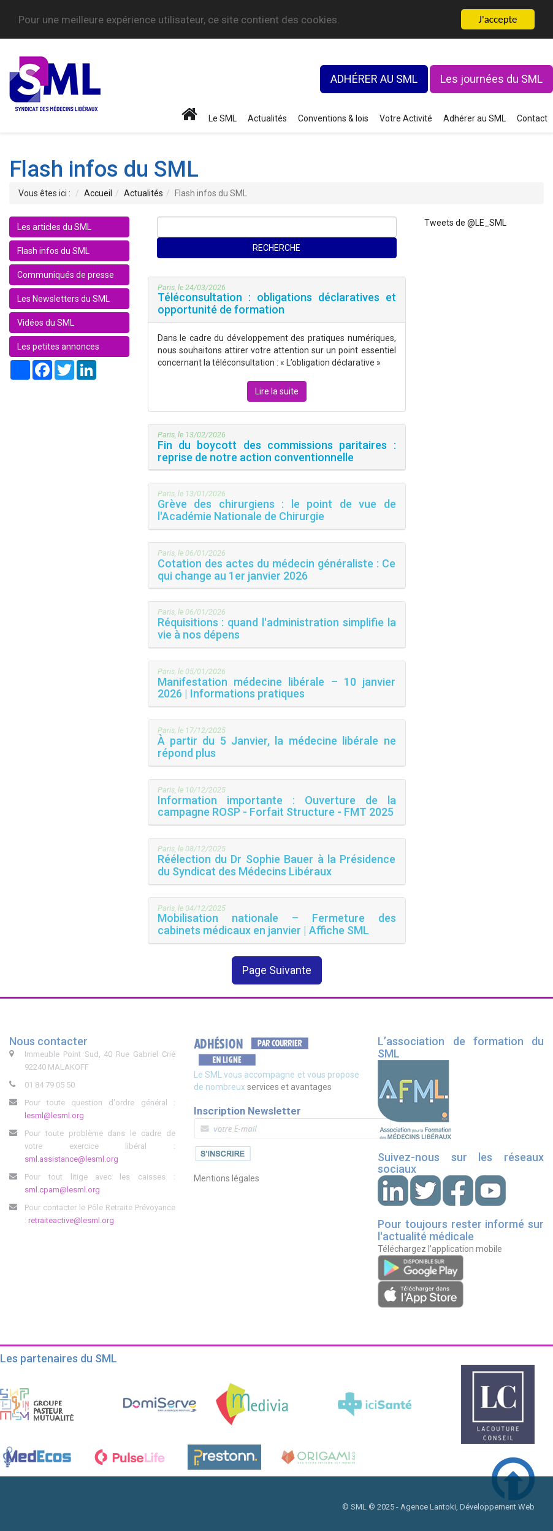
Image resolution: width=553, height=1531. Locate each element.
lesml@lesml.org (54, 1115)
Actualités (267, 118)
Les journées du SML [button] (491, 78)
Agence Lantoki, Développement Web (467, 1506)
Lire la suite (277, 391)
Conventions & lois (333, 118)
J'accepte (498, 19)
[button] (277, 299)
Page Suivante (276, 970)
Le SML (222, 118)
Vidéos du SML (45, 323)
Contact (532, 118)
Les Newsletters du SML (63, 299)
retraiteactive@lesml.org (71, 1220)
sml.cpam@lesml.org (62, 1189)
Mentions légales (226, 1178)
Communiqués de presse (65, 275)
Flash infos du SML (53, 251)
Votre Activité (405, 118)
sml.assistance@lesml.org (71, 1159)
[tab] (276, 300)
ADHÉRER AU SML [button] (374, 78)
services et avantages (289, 1087)
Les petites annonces (58, 346)
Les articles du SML (54, 227)
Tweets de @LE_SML (465, 223)
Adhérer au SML (474, 118)
